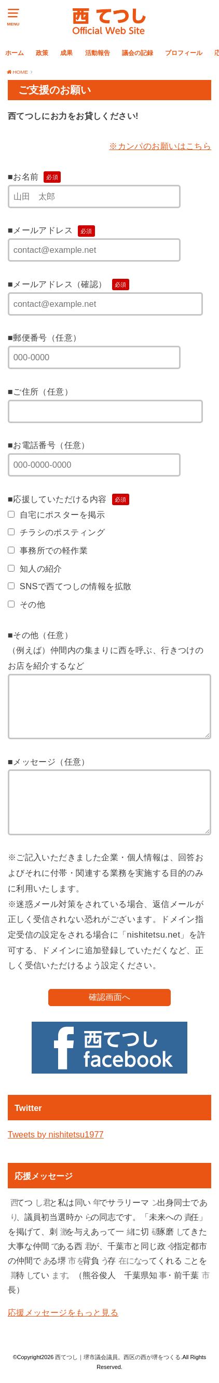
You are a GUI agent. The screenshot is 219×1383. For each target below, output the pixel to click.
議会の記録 (137, 52)
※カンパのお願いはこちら (160, 146)
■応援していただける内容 (68, 499)
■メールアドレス (51, 230)
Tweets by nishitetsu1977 (56, 1134)
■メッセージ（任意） (49, 761)
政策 (42, 52)
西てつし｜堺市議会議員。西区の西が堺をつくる (118, 1357)
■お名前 (34, 176)
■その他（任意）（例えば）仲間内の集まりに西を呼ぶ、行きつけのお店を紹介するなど (105, 650)
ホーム (14, 52)
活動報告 (97, 52)
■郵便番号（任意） (44, 337)
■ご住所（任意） (40, 391)
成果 (66, 52)
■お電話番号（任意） (49, 445)
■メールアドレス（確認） (68, 284)
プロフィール (183, 52)
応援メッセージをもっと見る (63, 1312)
